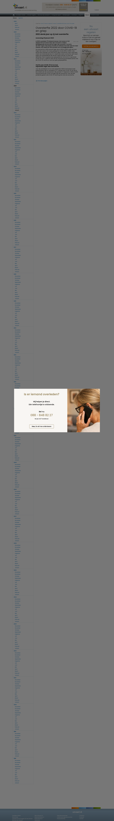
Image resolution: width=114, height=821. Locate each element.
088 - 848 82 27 (41, 415)
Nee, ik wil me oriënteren (41, 426)
